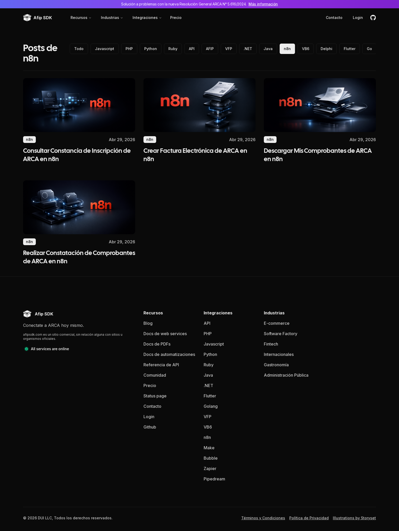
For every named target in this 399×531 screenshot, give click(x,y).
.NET (248, 48)
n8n (287, 48)
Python (150, 48)
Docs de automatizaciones (169, 354)
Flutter (349, 48)
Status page (155, 395)
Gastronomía (276, 364)
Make (209, 447)
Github (149, 427)
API (192, 48)
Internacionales (279, 354)
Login (358, 17)
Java (268, 48)
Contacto (334, 17)
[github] (373, 17)
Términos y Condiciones (263, 518)
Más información (263, 4)
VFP (228, 48)
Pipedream (214, 478)
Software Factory (280, 333)
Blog (148, 323)
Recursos (81, 17)
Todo (79, 48)
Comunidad (154, 375)
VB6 (305, 48)
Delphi (326, 48)
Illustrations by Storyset (354, 518)
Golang (211, 406)
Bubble (211, 458)
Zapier (210, 468)
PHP (129, 48)
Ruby (172, 48)
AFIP (210, 48)
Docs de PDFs (156, 344)
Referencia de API (161, 364)
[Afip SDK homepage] (38, 314)
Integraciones (147, 17)
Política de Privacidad (309, 518)
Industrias (112, 17)
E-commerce (277, 323)
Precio (176, 17)
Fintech (271, 344)
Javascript (104, 48)
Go (369, 48)
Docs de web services (165, 333)
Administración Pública (286, 375)
